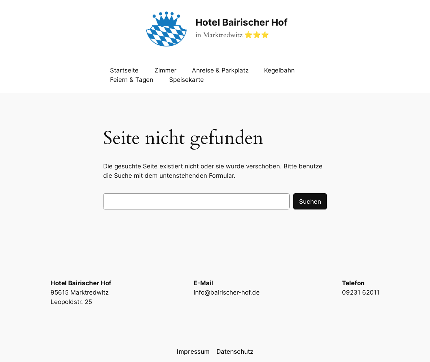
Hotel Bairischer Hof (242, 22)
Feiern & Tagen (131, 79)
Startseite (124, 70)
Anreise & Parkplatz (220, 70)
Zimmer (165, 70)
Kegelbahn (279, 70)
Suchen (310, 201)
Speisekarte (186, 79)
